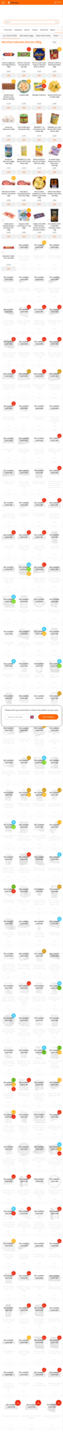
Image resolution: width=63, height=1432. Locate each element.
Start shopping (48, 717)
